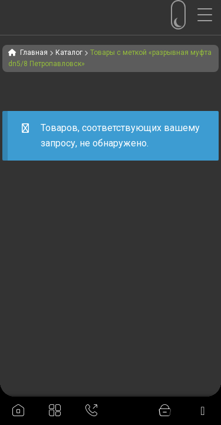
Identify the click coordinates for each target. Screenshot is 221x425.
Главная (34, 52)
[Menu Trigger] (209, 15)
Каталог (69, 52)
